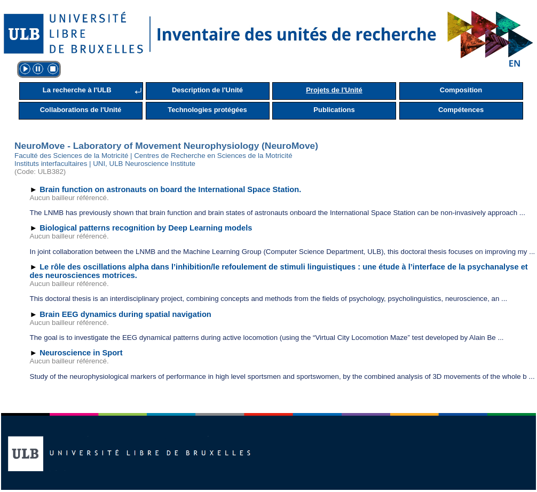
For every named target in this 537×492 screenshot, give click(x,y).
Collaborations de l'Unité (81, 110)
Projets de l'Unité (334, 90)
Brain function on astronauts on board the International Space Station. (170, 189)
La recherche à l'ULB (77, 90)
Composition (461, 90)
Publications (333, 110)
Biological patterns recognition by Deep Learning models (146, 228)
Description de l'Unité (207, 90)
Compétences (461, 110)
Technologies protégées (207, 110)
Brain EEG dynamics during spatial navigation (125, 314)
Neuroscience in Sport (81, 352)
